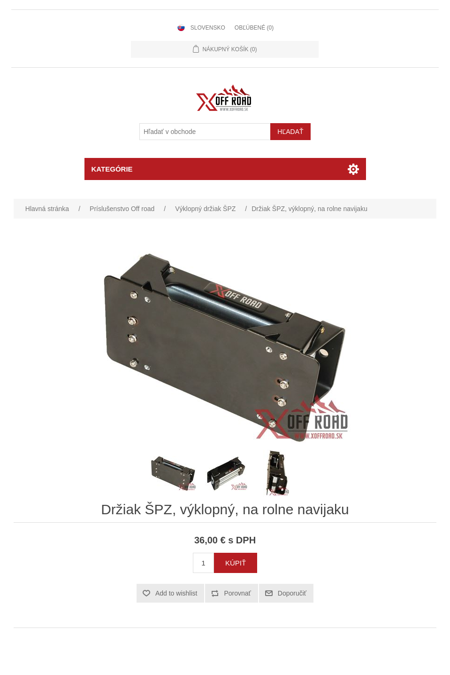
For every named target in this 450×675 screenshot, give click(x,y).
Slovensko (208, 27)
